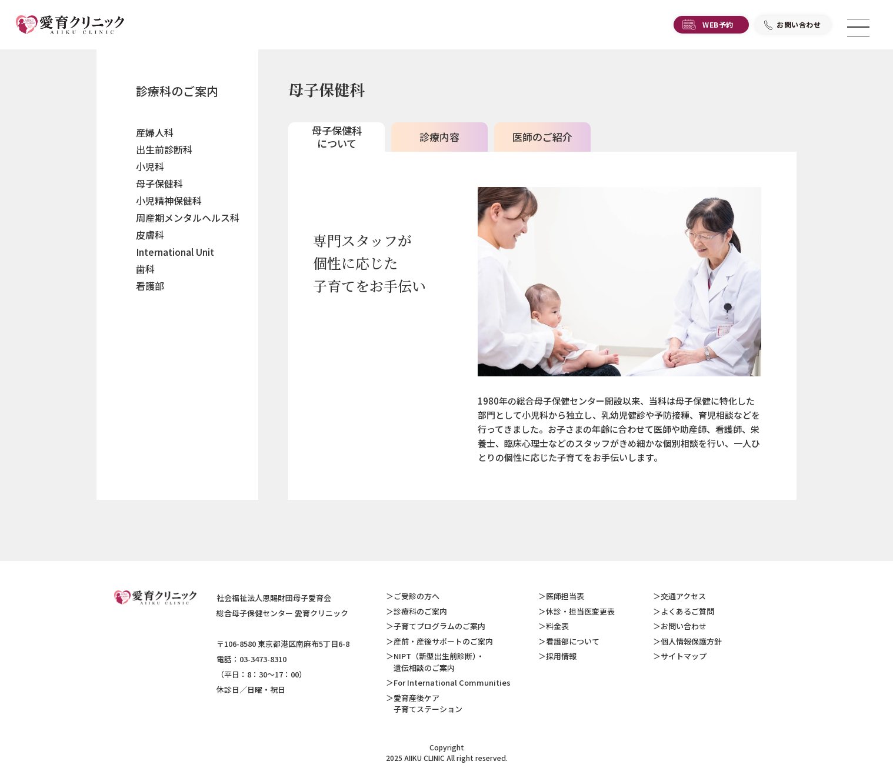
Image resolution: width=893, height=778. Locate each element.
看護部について (572, 641)
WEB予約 (718, 27)
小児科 (150, 166)
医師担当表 (565, 596)
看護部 (150, 286)
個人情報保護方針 (691, 641)
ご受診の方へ (416, 596)
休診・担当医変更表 (580, 611)
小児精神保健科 (169, 200)
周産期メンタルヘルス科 (187, 218)
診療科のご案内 (177, 90)
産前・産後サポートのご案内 (443, 641)
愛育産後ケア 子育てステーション (424, 703)
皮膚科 (150, 235)
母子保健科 (159, 183)
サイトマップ (684, 656)
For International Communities (452, 682)
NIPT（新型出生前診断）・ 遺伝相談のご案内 (435, 661)
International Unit (175, 252)
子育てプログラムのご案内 (439, 626)
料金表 (557, 626)
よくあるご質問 (687, 611)
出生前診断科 (164, 149)
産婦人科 (155, 132)
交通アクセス (683, 596)
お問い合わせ (799, 27)
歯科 (145, 269)
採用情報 (561, 656)
